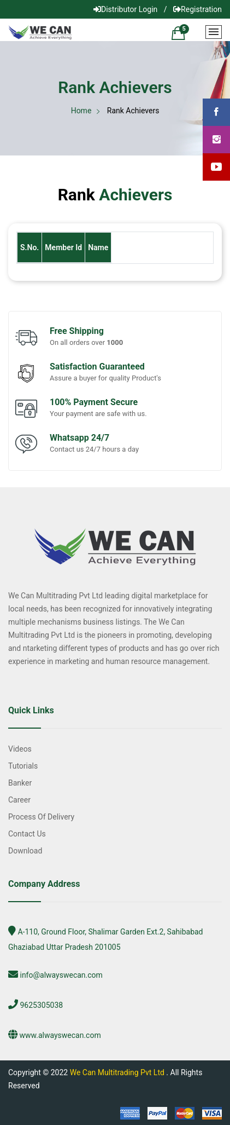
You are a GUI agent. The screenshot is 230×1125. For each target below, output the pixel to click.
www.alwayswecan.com (60, 1035)
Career (19, 799)
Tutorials (23, 765)
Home (81, 110)
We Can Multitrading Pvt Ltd (117, 1072)
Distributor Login (125, 9)
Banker (20, 782)
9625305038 (41, 1005)
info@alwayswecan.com (61, 975)
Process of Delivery (41, 816)
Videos (20, 749)
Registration (197, 9)
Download (25, 850)
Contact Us (27, 833)
